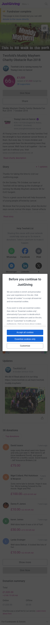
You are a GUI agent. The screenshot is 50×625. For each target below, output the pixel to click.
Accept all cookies (25, 332)
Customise (25, 346)
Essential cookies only (25, 339)
